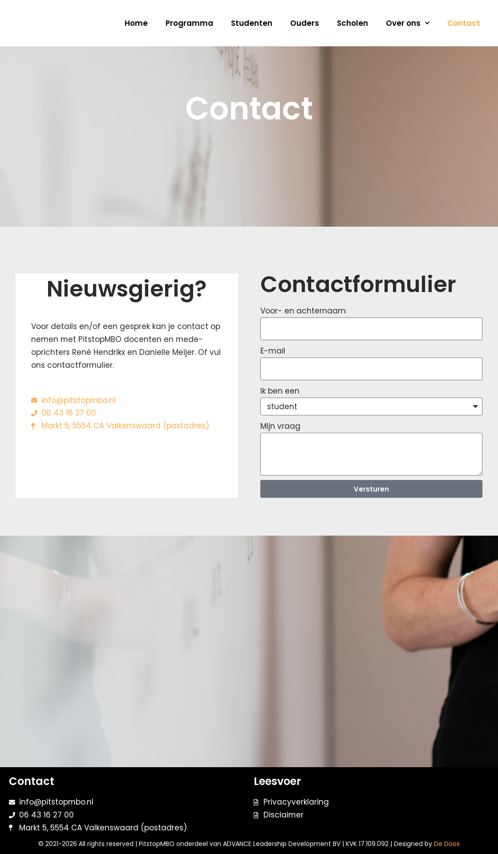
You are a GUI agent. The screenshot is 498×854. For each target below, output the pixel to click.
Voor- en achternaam (303, 310)
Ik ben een (280, 391)
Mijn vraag (280, 426)
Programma (189, 23)
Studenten (251, 23)
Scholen (352, 23)
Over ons (407, 23)
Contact (463, 23)
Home (136, 23)
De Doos (447, 843)
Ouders (304, 23)
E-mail (272, 351)
